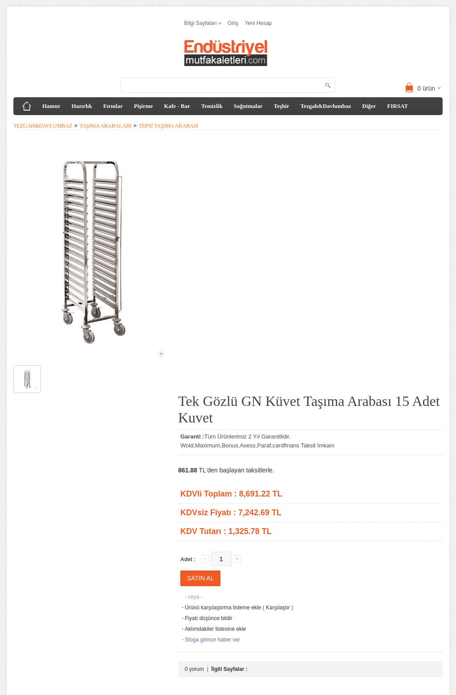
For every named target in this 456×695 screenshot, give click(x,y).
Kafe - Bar (177, 106)
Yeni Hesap (258, 23)
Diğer (369, 106)
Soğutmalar (248, 106)
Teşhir (281, 106)
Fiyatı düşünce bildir (206, 618)
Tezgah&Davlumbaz (326, 106)
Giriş (233, 23)
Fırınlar (113, 106)
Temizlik (212, 106)
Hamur (51, 106)
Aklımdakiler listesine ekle (213, 629)
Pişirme (143, 106)
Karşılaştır (278, 607)
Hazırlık (81, 106)
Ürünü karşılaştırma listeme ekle (220, 607)
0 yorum (194, 669)
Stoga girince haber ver (210, 640)
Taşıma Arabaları (105, 126)
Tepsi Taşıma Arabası (168, 126)
